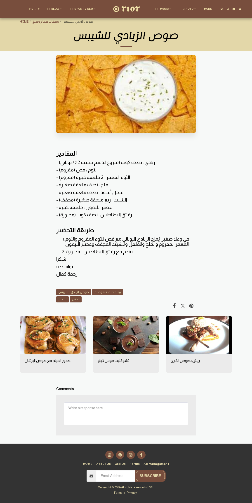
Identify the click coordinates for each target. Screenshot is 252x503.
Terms (117, 492)
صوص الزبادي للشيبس (74, 292)
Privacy (132, 492)
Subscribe (150, 476)
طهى (75, 299)
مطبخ (62, 299)
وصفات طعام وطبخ (45, 21)
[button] (54, 9)
